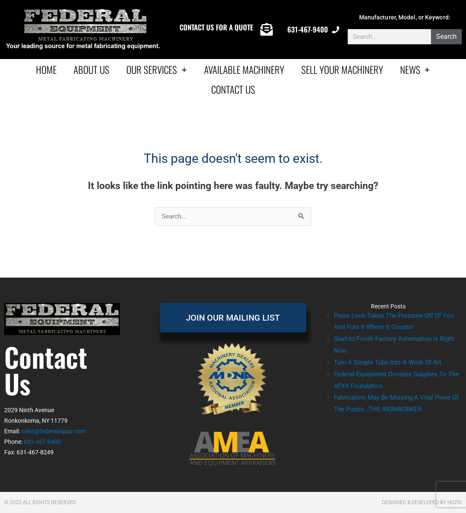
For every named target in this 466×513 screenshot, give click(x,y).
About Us (91, 69)
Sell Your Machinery (342, 69)
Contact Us (233, 89)
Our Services (156, 69)
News (415, 69)
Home (46, 69)
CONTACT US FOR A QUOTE (216, 27)
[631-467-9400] (335, 29)
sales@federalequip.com (53, 431)
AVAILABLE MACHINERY (244, 69)
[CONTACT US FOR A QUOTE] (266, 29)
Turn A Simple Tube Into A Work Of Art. (388, 362)
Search (446, 36)
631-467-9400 (307, 29)
